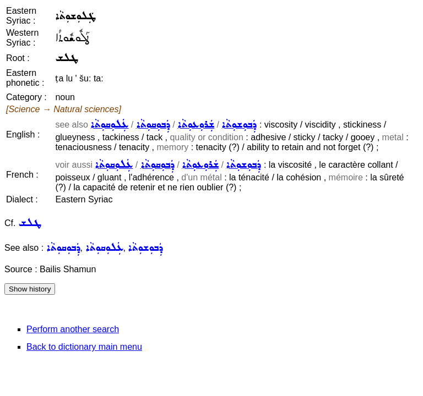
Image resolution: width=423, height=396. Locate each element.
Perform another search (72, 329)
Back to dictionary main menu (84, 346)
